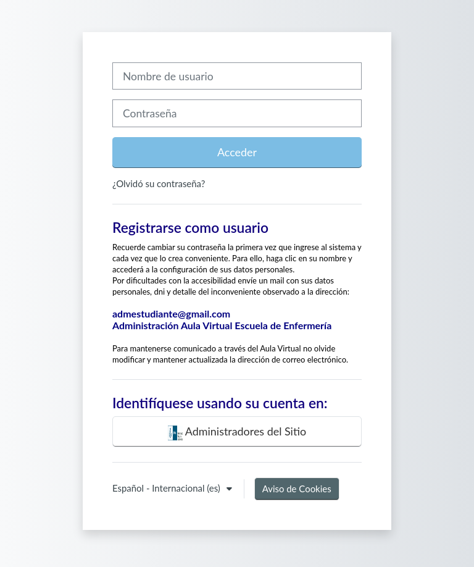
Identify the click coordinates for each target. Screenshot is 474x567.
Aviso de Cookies (296, 488)
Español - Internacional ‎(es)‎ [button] (167, 488)
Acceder (237, 152)
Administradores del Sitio (237, 432)
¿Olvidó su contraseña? (158, 183)
